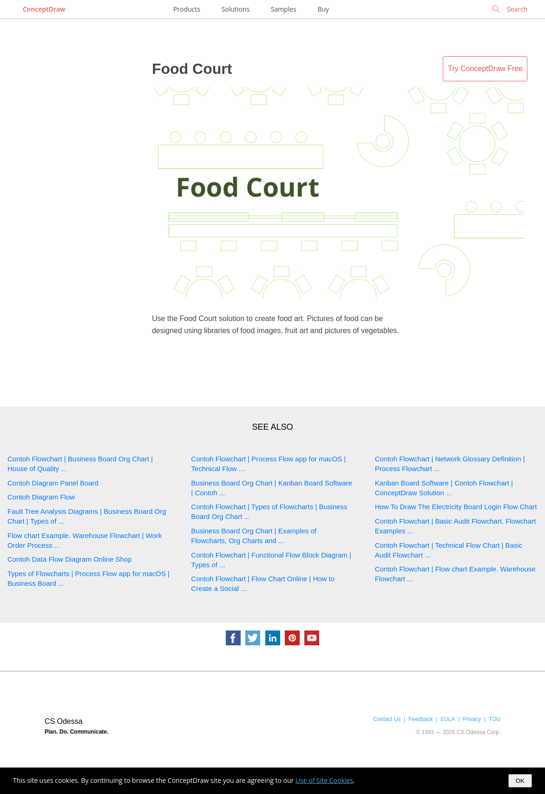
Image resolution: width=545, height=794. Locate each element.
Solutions (236, 9)
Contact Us (387, 719)
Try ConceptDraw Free (485, 68)
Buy (323, 9)
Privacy (472, 719)
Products (186, 9)
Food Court (192, 68)
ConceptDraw (44, 9)
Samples (283, 9)
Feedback (420, 719)
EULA (447, 719)
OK (520, 780)
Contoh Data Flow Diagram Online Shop (69, 559)
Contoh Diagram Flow (41, 497)
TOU (494, 719)
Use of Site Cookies (324, 780)
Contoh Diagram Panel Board (52, 483)
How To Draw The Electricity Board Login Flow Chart (456, 507)
